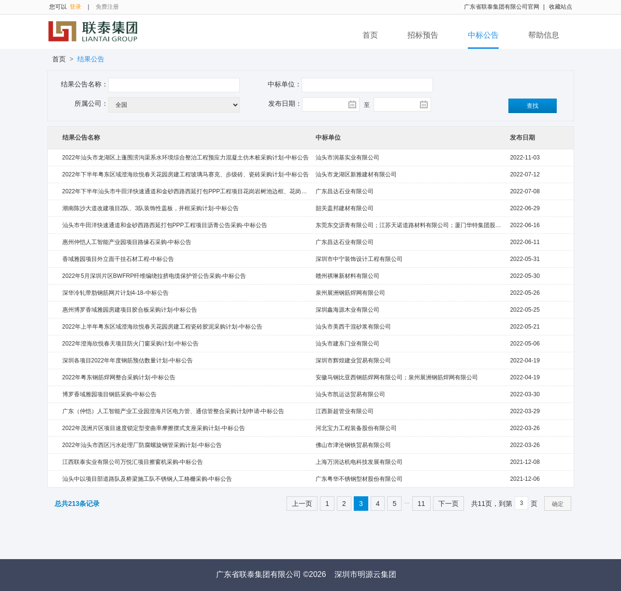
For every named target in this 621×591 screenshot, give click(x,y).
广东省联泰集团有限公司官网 (501, 6)
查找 (532, 105)
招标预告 (422, 35)
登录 (75, 6)
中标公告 (483, 35)
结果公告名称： (84, 84)
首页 (370, 35)
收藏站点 (560, 6)
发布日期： (285, 103)
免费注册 (107, 6)
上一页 (302, 503)
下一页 (448, 503)
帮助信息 (543, 35)
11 (421, 503)
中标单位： (285, 84)
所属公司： (91, 103)
